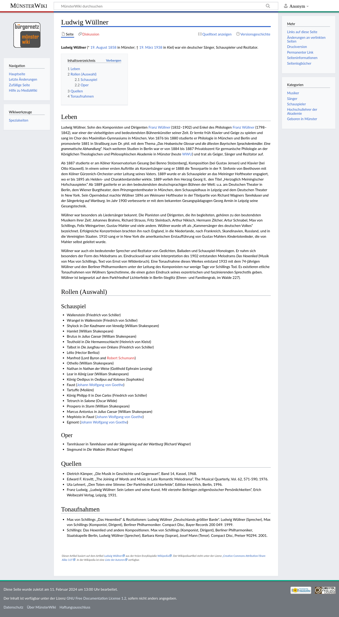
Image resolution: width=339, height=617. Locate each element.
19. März (146, 47)
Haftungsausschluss (75, 607)
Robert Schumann (121, 358)
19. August (98, 47)
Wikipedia (163, 555)
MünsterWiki (28, 5)
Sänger (292, 99)
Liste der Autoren (115, 559)
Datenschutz (13, 607)
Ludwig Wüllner (113, 555)
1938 (158, 47)
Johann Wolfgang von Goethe (100, 385)
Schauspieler (296, 104)
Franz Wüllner (159, 127)
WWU (187, 154)
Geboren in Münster (302, 119)
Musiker (293, 93)
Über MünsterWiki (41, 607)
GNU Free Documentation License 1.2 (96, 598)
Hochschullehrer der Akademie (302, 111)
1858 (112, 47)
